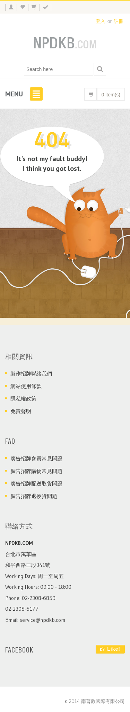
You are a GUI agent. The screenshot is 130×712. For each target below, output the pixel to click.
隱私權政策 (23, 398)
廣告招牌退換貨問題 (33, 496)
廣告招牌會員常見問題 (36, 458)
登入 (100, 21)
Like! (110, 649)
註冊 (118, 21)
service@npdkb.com (42, 620)
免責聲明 (20, 411)
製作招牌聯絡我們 (31, 373)
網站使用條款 (26, 386)
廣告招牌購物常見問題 (36, 471)
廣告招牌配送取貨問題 (36, 483)
